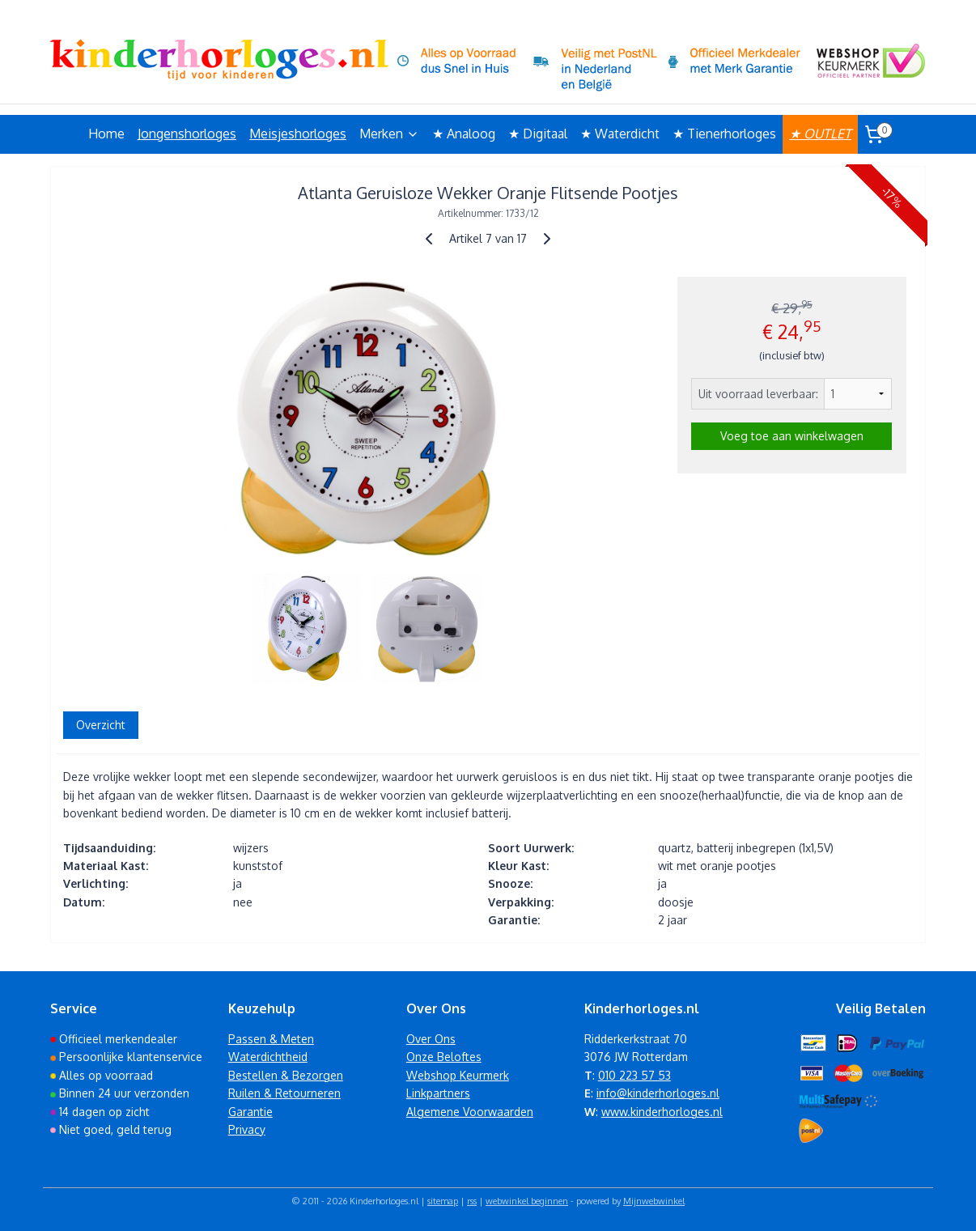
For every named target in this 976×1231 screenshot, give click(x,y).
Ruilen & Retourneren (284, 1093)
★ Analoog (463, 133)
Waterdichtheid (268, 1056)
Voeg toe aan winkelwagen (792, 436)
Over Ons (431, 1039)
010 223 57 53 (634, 1075)
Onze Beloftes (444, 1056)
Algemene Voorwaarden (469, 1112)
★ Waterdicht (620, 133)
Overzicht (100, 725)
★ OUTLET (820, 133)
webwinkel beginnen (527, 1201)
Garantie (250, 1112)
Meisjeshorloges (297, 133)
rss (472, 1201)
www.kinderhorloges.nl (662, 1112)
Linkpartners (438, 1093)
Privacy (246, 1129)
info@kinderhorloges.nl (657, 1093)
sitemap (442, 1201)
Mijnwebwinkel (654, 1201)
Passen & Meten (271, 1039)
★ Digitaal (537, 133)
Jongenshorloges (187, 133)
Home (106, 133)
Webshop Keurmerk (457, 1075)
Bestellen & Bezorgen (285, 1075)
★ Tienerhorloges (724, 133)
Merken (389, 133)
